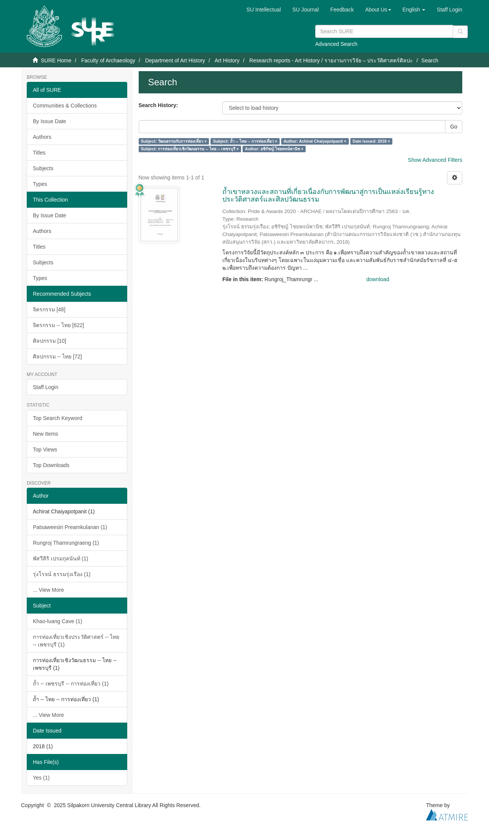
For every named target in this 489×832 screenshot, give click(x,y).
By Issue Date (49, 121)
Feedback (341, 10)
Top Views (45, 449)
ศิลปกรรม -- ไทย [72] (57, 356)
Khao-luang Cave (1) (57, 621)
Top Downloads (51, 465)
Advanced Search (336, 44)
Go (453, 127)
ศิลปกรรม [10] (49, 341)
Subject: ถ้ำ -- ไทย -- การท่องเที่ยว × (245, 141)
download (377, 279)
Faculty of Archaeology (108, 60)
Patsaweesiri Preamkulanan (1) (70, 527)
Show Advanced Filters (435, 160)
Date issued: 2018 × (371, 141)
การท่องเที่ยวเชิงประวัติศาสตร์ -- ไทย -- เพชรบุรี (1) (76, 641)
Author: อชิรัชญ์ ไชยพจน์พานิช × (274, 149)
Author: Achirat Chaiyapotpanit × (314, 141)
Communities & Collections (65, 106)
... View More (48, 590)
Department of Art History (175, 60)
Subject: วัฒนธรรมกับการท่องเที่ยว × (174, 141)
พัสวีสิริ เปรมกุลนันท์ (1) (60, 558)
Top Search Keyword (57, 418)
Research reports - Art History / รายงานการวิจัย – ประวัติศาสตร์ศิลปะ (331, 60)
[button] (378, 9)
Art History (227, 60)
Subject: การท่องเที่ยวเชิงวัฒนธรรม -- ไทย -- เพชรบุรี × (190, 149)
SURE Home (56, 60)
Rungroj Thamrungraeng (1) (66, 543)
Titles (39, 153)
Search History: (158, 105)
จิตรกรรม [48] (49, 309)
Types (40, 184)
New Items (45, 434)
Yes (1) (41, 778)
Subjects (43, 168)
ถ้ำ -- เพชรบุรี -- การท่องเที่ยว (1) (70, 684)
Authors (42, 137)
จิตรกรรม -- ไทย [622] (58, 325)
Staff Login (45, 387)
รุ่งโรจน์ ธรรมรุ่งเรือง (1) (62, 574)
